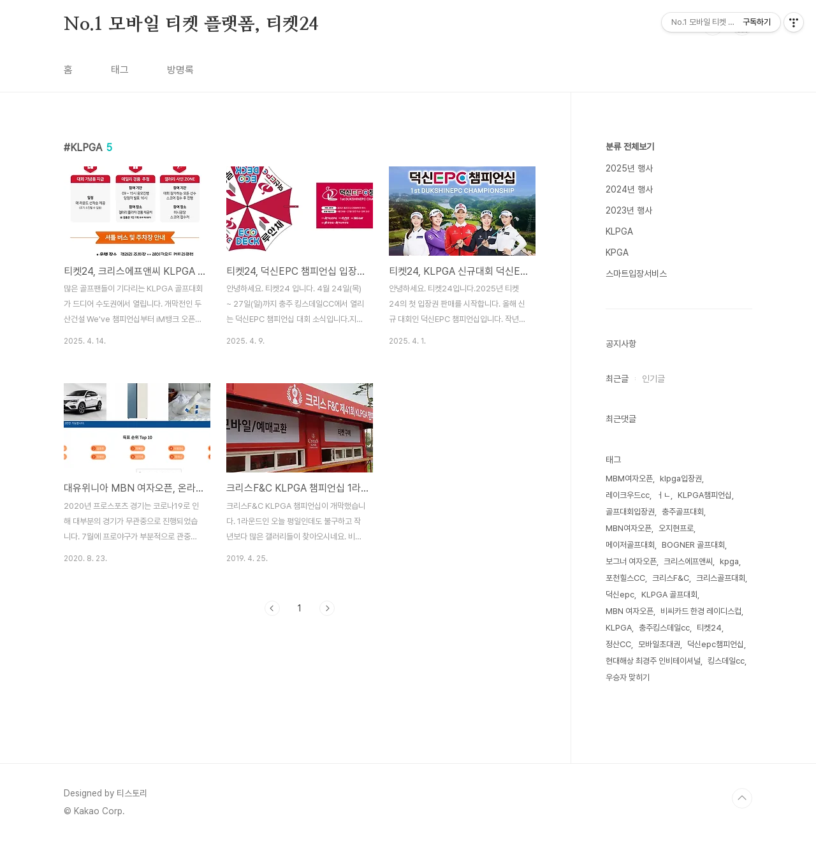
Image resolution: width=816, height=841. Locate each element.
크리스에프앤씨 (688, 561)
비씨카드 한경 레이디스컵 (700, 611)
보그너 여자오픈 (631, 561)
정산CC (618, 644)
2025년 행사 (629, 168)
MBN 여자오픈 (629, 611)
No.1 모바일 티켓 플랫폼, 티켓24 (191, 25)
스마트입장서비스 (636, 273)
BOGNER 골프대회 (693, 545)
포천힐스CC (625, 578)
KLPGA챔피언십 (705, 495)
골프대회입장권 (630, 511)
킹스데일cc (726, 661)
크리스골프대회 (720, 578)
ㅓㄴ (664, 495)
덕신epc (620, 594)
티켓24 (709, 628)
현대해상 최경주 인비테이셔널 (653, 661)
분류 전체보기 (630, 147)
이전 (272, 608)
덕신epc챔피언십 (715, 644)
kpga (729, 561)
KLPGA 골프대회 (669, 594)
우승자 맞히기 (628, 677)
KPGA (617, 252)
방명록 (180, 70)
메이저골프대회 (630, 545)
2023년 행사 (629, 210)
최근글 (617, 379)
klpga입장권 (681, 478)
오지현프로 (676, 528)
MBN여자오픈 (629, 528)
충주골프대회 (683, 511)
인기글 (653, 379)
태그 (120, 70)
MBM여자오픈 (629, 478)
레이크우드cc (628, 495)
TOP (742, 798)
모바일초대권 (659, 644)
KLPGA (619, 231)
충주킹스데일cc (664, 628)
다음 (327, 608)
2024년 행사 (629, 189)
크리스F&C (670, 578)
